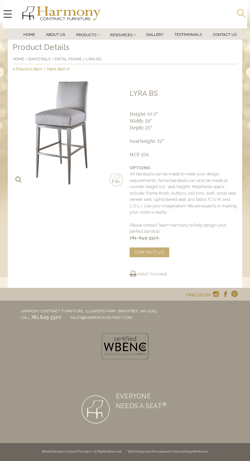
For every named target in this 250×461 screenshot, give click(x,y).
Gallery (154, 34)
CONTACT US (149, 252)
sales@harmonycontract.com (101, 318)
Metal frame (68, 59)
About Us (55, 34)
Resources (121, 35)
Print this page (152, 274)
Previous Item (29, 69)
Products (86, 35)
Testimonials (188, 34)
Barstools (39, 59)
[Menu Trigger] (7, 14)
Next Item (56, 69)
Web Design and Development (150, 451)
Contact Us (225, 34)
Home (29, 34)
